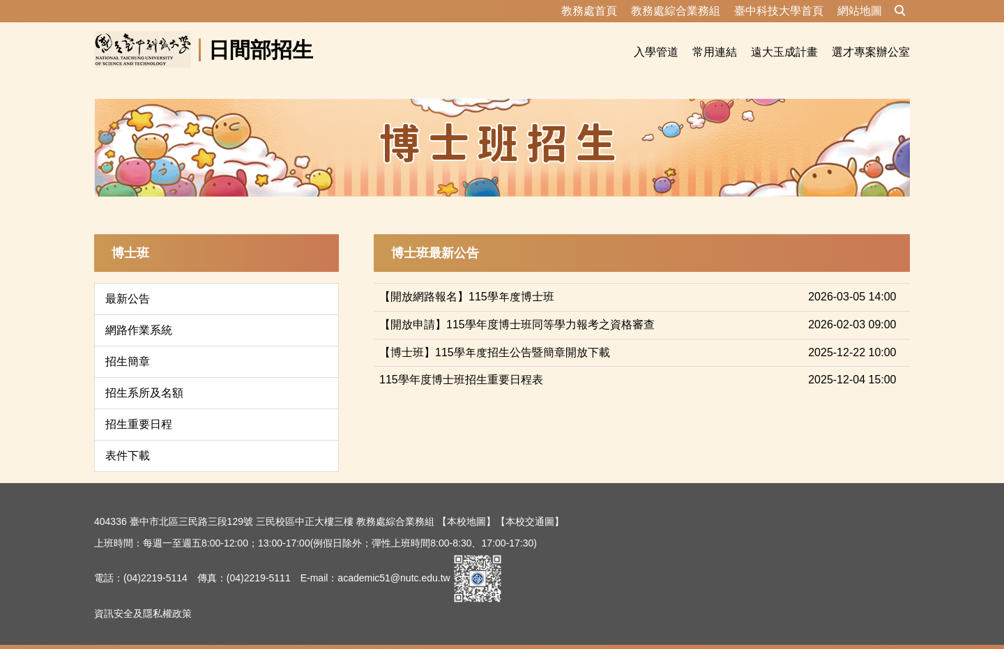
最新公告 (127, 282)
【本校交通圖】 (530, 504)
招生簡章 (127, 345)
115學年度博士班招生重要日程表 (461, 363)
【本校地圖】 (466, 504)
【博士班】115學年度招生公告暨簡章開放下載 (494, 336)
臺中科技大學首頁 (778, 11)
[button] (900, 11)
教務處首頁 (589, 11)
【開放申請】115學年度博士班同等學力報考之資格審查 (517, 308)
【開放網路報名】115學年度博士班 (466, 280)
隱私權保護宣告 (128, 631)
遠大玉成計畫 (784, 52)
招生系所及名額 (144, 376)
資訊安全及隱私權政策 (143, 596)
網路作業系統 (138, 313)
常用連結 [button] (714, 52)
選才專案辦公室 (871, 52)
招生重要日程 (138, 407)
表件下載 (127, 439)
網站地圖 (859, 11)
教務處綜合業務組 (675, 11)
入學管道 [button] (656, 52)
